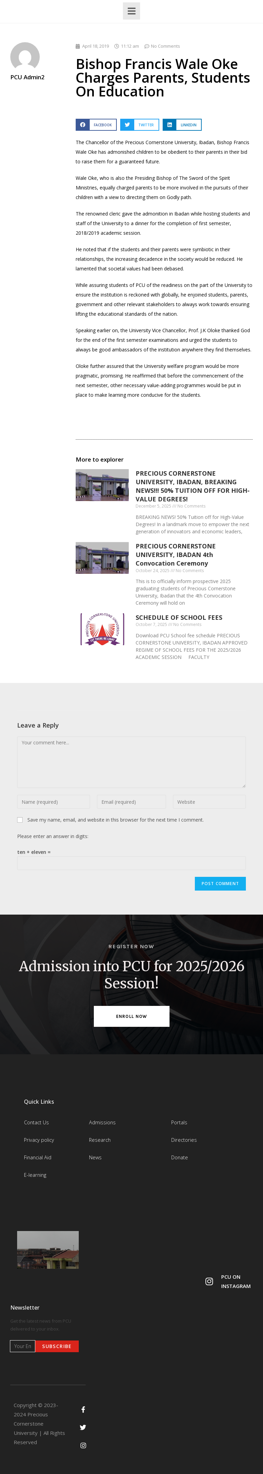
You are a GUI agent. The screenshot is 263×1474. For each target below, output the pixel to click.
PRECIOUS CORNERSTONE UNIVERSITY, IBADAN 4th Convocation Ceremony (176, 554)
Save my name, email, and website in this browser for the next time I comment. (115, 819)
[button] (96, 125)
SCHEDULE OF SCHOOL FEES (179, 617)
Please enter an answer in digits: (52, 836)
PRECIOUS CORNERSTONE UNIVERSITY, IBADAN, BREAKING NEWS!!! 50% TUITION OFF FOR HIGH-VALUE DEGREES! (193, 486)
